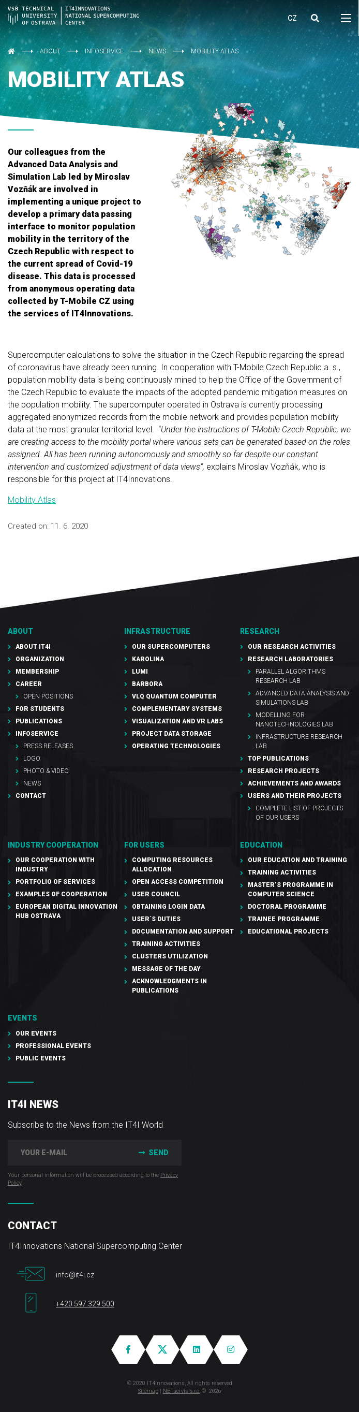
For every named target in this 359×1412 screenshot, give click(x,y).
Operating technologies (176, 746)
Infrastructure (157, 631)
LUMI (140, 671)
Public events (41, 1058)
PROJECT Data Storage (172, 733)
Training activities (282, 872)
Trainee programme (284, 919)
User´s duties (156, 919)
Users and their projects (294, 795)
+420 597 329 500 (85, 1304)
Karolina (148, 659)
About (50, 51)
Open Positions (48, 696)
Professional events (53, 1046)
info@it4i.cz (75, 1275)
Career (29, 684)
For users (144, 845)
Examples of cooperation (61, 894)
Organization (40, 659)
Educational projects (288, 931)
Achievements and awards (294, 783)
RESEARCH (259, 631)
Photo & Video (46, 771)
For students (40, 708)
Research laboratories (290, 659)
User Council (156, 894)
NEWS (157, 51)
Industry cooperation (53, 845)
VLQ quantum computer (174, 696)
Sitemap (148, 1391)
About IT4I (33, 646)
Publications (39, 721)
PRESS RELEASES (48, 746)
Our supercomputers (171, 646)
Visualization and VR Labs (177, 721)
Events (22, 1018)
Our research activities (292, 646)
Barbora (147, 684)
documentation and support (183, 931)
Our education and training (297, 860)
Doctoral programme (287, 906)
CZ (292, 18)
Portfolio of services (55, 881)
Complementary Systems (177, 708)
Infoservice (104, 51)
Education (261, 845)
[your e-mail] (65, 1153)
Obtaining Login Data (168, 906)
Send (152, 1152)
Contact (31, 795)
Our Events (36, 1033)
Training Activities (166, 944)
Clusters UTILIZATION (170, 956)
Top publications (278, 758)
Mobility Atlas (32, 500)
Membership (37, 671)
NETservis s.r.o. (181, 1391)
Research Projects (283, 771)
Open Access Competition (177, 881)
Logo (31, 758)
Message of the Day (166, 968)
